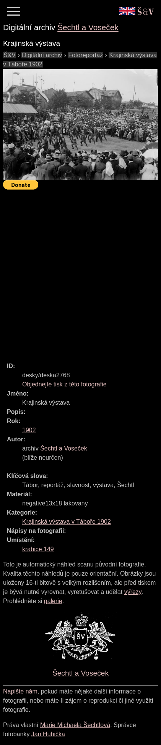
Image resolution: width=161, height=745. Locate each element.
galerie (53, 601)
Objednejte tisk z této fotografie (64, 384)
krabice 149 (38, 549)
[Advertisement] (80, 272)
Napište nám (20, 691)
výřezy (132, 592)
